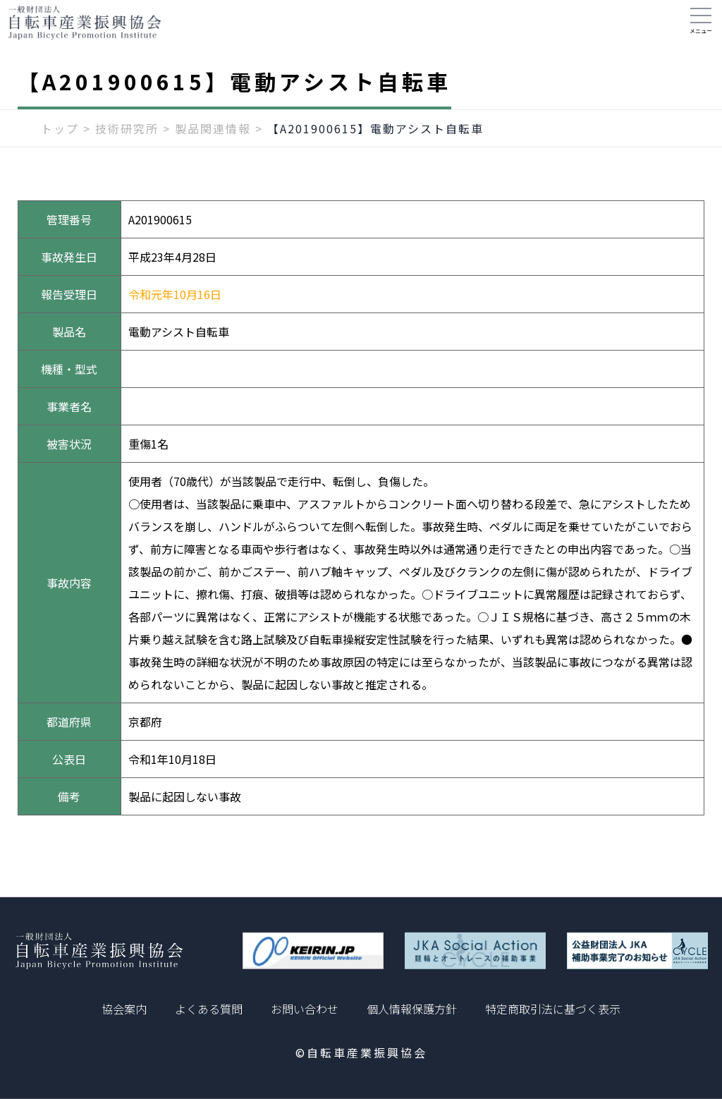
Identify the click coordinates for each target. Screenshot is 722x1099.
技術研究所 (127, 138)
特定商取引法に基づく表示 (552, 1008)
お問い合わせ (304, 1008)
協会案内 (124, 1008)
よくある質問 (209, 1008)
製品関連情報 (213, 138)
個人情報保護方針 (412, 1008)
